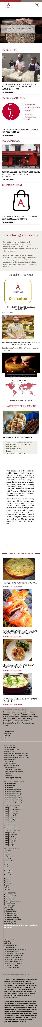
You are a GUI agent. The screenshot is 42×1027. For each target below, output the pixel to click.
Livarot (6, 869)
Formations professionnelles (13, 778)
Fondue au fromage (10, 895)
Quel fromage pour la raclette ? (13, 957)
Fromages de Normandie (12, 810)
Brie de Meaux (8, 857)
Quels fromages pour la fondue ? (14, 955)
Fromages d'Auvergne (11, 814)
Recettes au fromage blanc (12, 919)
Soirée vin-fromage (10, 763)
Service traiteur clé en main (12, 769)
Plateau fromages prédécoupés (14, 802)
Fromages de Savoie (10, 808)
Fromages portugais (10, 841)
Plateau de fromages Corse (12, 790)
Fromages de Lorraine (11, 826)
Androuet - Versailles (11, 714)
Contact (7, 736)
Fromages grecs (9, 843)
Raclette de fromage (10, 897)
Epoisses (7, 879)
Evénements (8, 776)
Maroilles (7, 889)
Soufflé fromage (9, 899)
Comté (6, 853)
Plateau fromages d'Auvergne (13, 794)
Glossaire (7, 941)
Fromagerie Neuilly (28, 714)
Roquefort (7, 855)
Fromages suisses (9, 837)
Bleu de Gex (8, 871)
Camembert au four (10, 921)
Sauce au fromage (9, 903)
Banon (6, 863)
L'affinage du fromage (11, 951)
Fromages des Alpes (10, 828)
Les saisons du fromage (11, 965)
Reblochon (7, 851)
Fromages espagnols (10, 835)
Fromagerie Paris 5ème (11, 723)
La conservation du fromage (13, 961)
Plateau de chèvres (10, 784)
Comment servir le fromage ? (13, 963)
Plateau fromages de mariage (13, 800)
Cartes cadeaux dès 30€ (11, 749)
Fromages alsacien (10, 818)
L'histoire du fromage (10, 945)
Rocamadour (8, 883)
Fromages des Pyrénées (11, 820)
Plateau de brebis (9, 786)
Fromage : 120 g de (12, 442)
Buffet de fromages (10, 759)
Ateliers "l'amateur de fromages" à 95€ (16, 755)
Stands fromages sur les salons (13, 771)
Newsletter (8, 734)
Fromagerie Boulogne (11, 712)
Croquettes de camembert (12, 901)
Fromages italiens (9, 833)
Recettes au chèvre (10, 913)
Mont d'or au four (9, 907)
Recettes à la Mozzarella (11, 917)
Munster (6, 867)
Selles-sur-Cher (9, 861)
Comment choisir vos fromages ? (14, 959)
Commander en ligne (10, 747)
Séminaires (7, 773)
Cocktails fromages (10, 767)
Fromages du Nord (10, 816)
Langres (6, 877)
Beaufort (6, 865)
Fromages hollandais (10, 839)
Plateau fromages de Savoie (13, 792)
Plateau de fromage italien (12, 796)
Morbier (6, 887)
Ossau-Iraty (8, 881)
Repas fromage (8, 761)
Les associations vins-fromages (14, 953)
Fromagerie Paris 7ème (22, 721)
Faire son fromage (9, 947)
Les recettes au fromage (11, 967)
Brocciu (6, 885)
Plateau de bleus (9, 788)
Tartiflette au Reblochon (11, 911)
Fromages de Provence (11, 812)
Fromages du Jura (9, 824)
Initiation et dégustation (11, 765)
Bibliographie (8, 943)
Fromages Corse (9, 822)
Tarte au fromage (9, 905)
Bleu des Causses (9, 875)
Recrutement (9, 732)
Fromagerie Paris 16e (11, 716)
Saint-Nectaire (8, 859)
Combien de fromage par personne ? (15, 949)
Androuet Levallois (27, 712)
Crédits (6, 738)
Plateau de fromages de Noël (13, 798)
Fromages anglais (9, 845)
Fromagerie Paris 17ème (16, 719)
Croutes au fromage (10, 923)
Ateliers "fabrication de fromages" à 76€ (16, 757)
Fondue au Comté (9, 909)
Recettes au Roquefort (11, 915)
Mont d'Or (7, 873)
